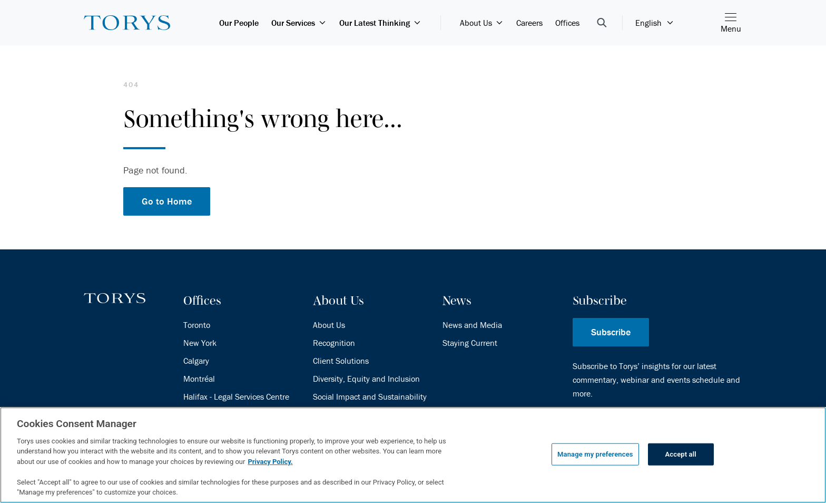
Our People (239, 22)
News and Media (472, 325)
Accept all (680, 454)
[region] (413, 455)
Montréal (199, 378)
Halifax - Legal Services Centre (236, 396)
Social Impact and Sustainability (370, 396)
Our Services (299, 23)
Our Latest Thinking (380, 23)
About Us (482, 23)
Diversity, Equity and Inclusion (366, 378)
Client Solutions (341, 360)
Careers (529, 22)
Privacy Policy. (270, 462)
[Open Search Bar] (601, 22)
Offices (567, 22)
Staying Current (469, 342)
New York (200, 342)
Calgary (196, 360)
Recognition (334, 342)
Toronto (196, 325)
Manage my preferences (595, 454)
